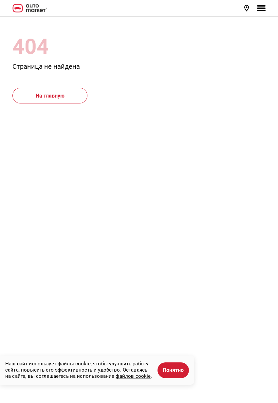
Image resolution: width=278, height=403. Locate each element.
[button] (247, 8)
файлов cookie (133, 376)
